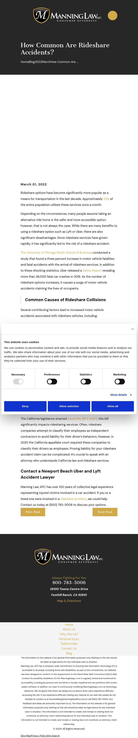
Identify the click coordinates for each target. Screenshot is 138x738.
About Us (69, 629)
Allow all (112, 406)
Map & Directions (69, 601)
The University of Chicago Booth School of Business (56, 253)
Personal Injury (69, 639)
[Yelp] (73, 610)
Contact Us (69, 648)
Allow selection (69, 406)
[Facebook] (65, 610)
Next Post (105, 512)
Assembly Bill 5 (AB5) (82, 419)
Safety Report (92, 270)
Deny (25, 406)
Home (69, 625)
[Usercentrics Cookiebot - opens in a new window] (118, 329)
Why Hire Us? (69, 634)
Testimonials (68, 644)
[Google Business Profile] (56, 610)
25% (106, 199)
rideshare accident (73, 499)
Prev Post (33, 512)
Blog (69, 653)
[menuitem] (26, 736)
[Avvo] (81, 610)
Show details (118, 394)
